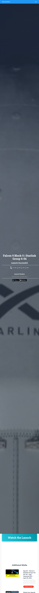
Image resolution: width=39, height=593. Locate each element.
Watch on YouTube (28, 586)
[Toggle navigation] (36, 1)
